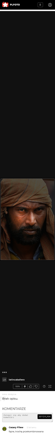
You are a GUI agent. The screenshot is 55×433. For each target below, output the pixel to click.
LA (4, 379)
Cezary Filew (16, 428)
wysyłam (44, 416)
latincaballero (17, 379)
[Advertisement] (27, 38)
